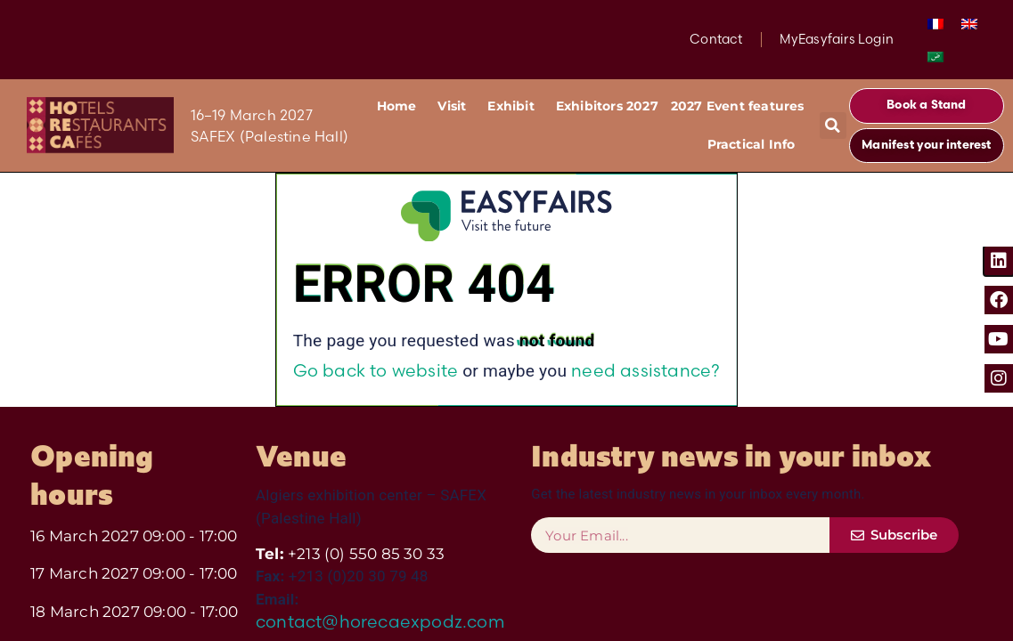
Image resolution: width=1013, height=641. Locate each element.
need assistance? (645, 370)
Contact (716, 39)
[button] (833, 125)
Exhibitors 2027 (607, 106)
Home (401, 107)
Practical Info (756, 145)
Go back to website (376, 370)
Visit (456, 107)
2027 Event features (738, 106)
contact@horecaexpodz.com (380, 621)
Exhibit (515, 107)
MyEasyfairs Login (837, 39)
